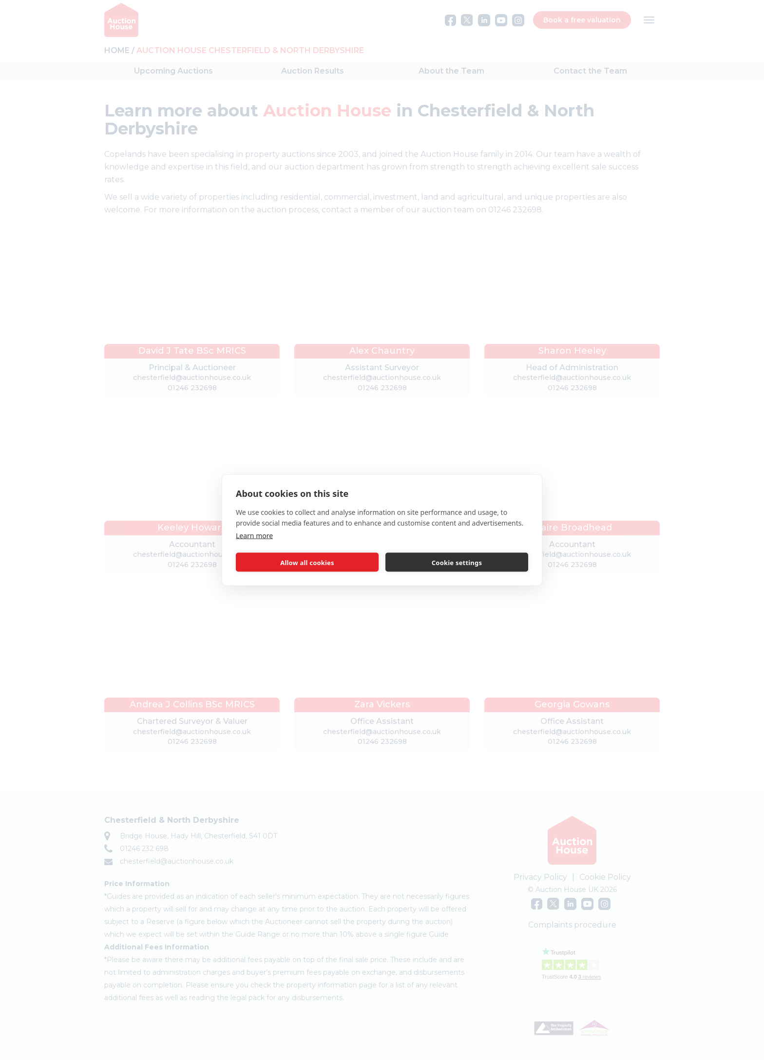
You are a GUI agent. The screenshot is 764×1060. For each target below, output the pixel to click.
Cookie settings (457, 562)
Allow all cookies (307, 562)
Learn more (254, 535)
